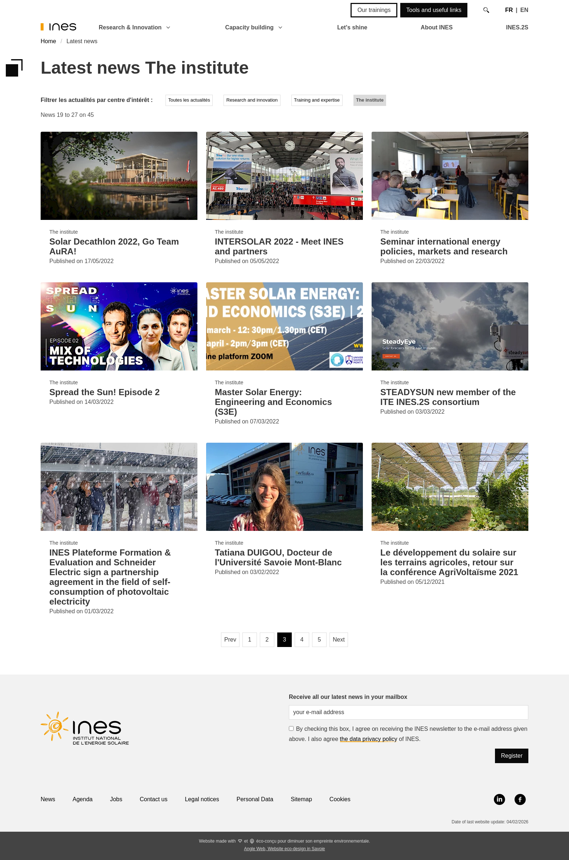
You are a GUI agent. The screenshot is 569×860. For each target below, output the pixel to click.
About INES (437, 27)
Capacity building (249, 27)
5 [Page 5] (319, 639)
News (48, 799)
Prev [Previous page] (230, 639)
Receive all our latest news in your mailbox (348, 697)
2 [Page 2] (267, 639)
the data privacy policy (368, 739)
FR (509, 10)
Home (48, 41)
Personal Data (255, 799)
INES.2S (517, 27)
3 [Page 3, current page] (284, 639)
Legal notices (202, 799)
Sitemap (301, 799)
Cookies (340, 799)
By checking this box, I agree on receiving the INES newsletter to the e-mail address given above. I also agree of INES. (408, 734)
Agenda (83, 799)
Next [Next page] (339, 639)
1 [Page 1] (249, 639)
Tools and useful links (433, 10)
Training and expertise (317, 100)
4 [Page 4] (302, 639)
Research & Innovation (130, 27)
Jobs (116, 799)
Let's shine (352, 27)
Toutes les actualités (189, 100)
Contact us (153, 799)
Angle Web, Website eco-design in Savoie (284, 848)
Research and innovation (252, 100)
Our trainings (374, 10)
